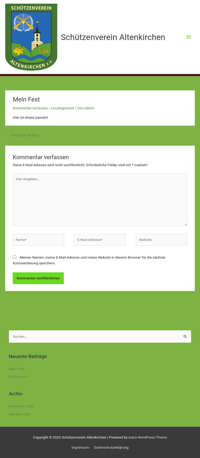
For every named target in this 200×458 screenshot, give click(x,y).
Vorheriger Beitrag (22, 135)
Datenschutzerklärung (111, 447)
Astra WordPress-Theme (147, 437)
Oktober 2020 (19, 414)
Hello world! (18, 376)
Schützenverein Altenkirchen (113, 37)
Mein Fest (16, 369)
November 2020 (21, 406)
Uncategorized (62, 108)
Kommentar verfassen (30, 108)
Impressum (81, 447)
